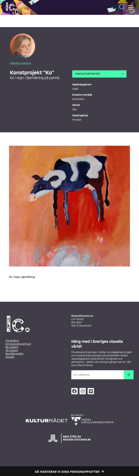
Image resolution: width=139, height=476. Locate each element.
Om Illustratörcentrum (18, 344)
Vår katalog (11, 350)
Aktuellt (9, 357)
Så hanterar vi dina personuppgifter (67, 472)
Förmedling (12, 340)
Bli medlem (11, 347)
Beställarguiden (14, 353)
